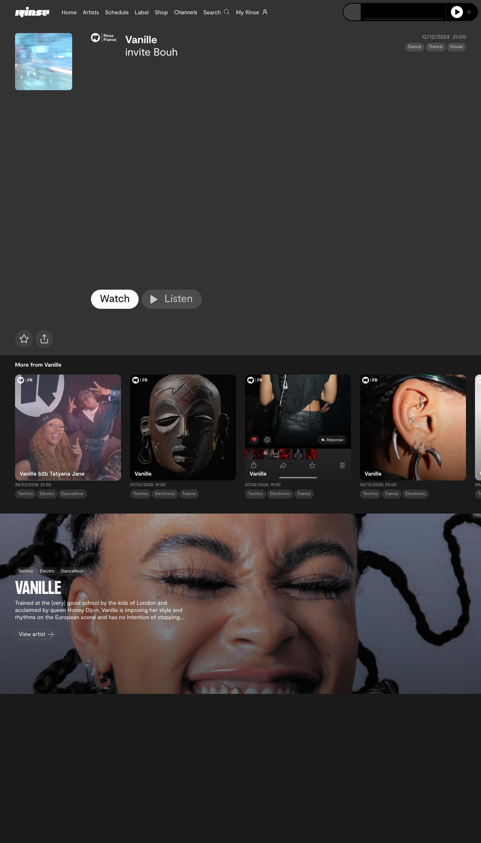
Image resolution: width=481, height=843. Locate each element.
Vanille (141, 39)
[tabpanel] (278, 172)
